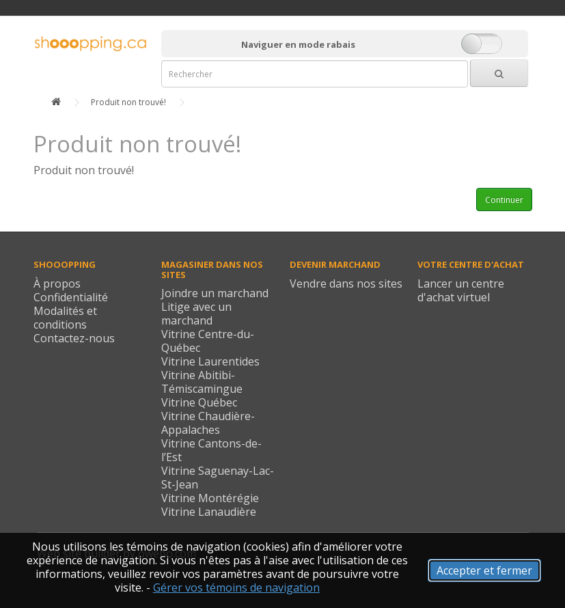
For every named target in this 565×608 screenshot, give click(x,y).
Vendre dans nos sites (346, 283)
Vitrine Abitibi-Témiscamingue (202, 382)
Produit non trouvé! (128, 102)
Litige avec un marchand (196, 313)
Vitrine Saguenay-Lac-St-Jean (217, 477)
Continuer (504, 200)
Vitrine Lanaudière (208, 511)
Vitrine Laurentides (210, 361)
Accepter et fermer (484, 570)
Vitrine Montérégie (210, 498)
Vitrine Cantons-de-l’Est (211, 450)
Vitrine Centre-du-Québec (207, 341)
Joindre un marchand (214, 293)
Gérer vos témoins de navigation (236, 587)
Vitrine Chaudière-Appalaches (208, 423)
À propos (57, 283)
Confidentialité (70, 297)
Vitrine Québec (199, 402)
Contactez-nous (74, 338)
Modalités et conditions (65, 317)
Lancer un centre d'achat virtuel (460, 290)
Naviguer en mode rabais (298, 44)
